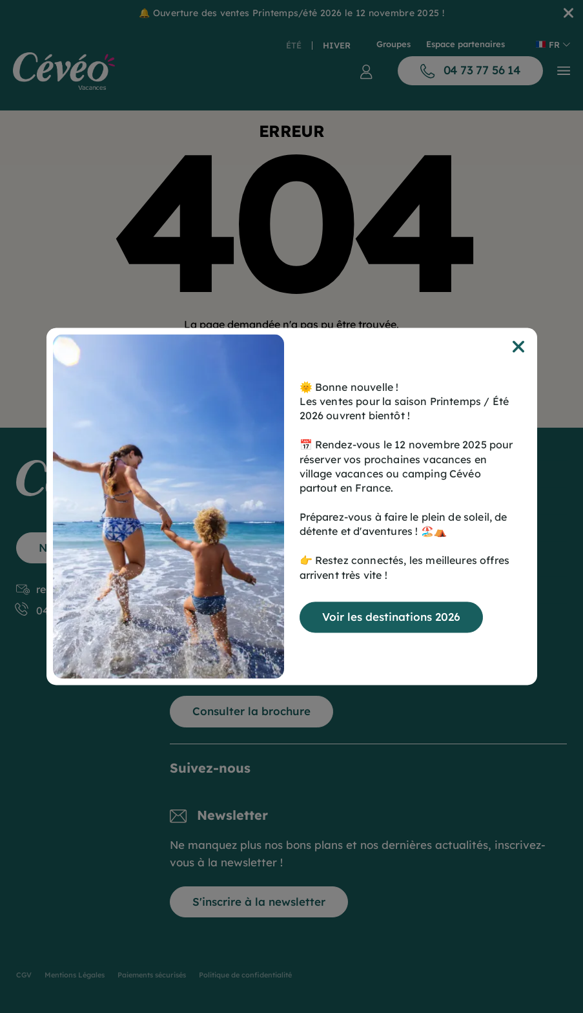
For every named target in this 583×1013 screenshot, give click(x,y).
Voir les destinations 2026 (391, 617)
